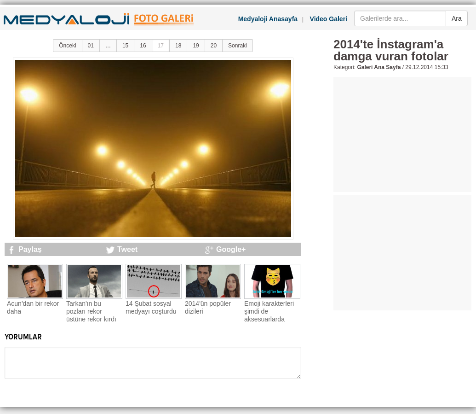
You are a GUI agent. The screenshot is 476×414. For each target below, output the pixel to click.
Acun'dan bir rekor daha (33, 307)
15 (125, 45)
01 (91, 45)
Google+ (231, 249)
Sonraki (237, 45)
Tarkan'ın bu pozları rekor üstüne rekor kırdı (91, 311)
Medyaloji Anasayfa (268, 19)
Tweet (127, 249)
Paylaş (30, 249)
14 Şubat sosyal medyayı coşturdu (151, 307)
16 (143, 45)
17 (161, 45)
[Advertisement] (402, 134)
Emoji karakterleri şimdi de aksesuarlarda (269, 311)
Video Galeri (328, 19)
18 (178, 45)
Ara (457, 18)
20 (214, 45)
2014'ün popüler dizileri (208, 307)
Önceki (67, 45)
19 (196, 45)
